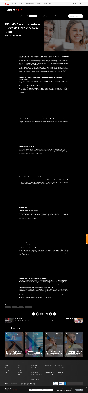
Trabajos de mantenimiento (63, 374)
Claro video (15, 307)
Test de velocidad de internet (36, 374)
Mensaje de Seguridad (49, 374)
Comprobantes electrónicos (36, 377)
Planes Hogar (7, 370)
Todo (7, 16)
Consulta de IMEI (34, 365)
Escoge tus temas (79, 389)
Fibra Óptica (7, 367)
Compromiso (24, 16)
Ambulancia (21, 210)
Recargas (19, 370)
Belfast (20, 146)
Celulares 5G (33, 367)
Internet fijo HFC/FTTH (36, 280)
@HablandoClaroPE (30, 297)
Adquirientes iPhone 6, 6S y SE (50, 372)
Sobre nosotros (60, 365)
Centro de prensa (61, 370)
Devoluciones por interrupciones (50, 365)
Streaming (21, 307)
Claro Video (28, 60)
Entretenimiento (32, 16)
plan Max (28, 280)
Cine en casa (8, 307)
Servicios (14, 3)
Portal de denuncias (61, 377)
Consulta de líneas (34, 372)
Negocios (47, 16)
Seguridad (53, 16)
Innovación (40, 16)
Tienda (20, 3)
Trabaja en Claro (61, 372)
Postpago (20, 367)
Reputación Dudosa (23, 247)
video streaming (28, 307)
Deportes (39, 3)
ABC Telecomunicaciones (15, 16)
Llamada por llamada (35, 379)
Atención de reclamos (48, 367)
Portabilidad (20, 374)
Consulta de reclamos (48, 370)
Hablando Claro (47, 3)
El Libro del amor (23, 85)
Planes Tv (6, 372)
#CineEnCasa (34, 294)
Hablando (13, 10)
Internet (6, 365)
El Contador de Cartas (24, 116)
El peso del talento (23, 176)
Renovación (20, 372)
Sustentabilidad (61, 367)
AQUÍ (50, 291)
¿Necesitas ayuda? (30, 3)
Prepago (19, 365)
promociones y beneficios (65, 390)
